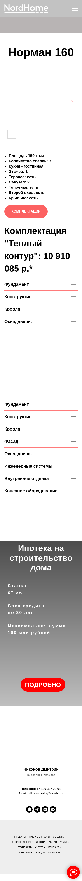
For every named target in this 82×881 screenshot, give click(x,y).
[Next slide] (72, 102)
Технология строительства (27, 842)
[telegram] (37, 809)
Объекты (58, 836)
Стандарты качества (31, 847)
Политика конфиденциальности (39, 852)
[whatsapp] (29, 809)
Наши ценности (39, 836)
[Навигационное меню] (75, 9)
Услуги (65, 842)
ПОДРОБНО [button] (43, 684)
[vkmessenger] (53, 809)
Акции (53, 842)
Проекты (20, 836)
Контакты (54, 847)
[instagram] (45, 809)
